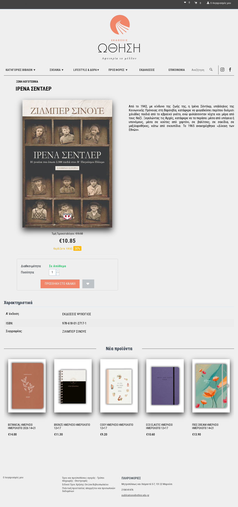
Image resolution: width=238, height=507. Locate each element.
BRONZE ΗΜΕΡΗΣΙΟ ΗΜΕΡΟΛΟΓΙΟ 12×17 (72, 426)
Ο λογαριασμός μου (13, 477)
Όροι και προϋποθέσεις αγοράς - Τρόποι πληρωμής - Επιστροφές (83, 479)
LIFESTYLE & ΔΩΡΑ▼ (86, 70)
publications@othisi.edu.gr (135, 495)
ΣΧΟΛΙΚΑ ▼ (57, 70)
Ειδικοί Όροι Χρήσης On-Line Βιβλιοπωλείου (85, 484)
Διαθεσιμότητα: (31, 266)
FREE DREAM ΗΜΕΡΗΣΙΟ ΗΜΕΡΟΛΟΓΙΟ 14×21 (205, 426)
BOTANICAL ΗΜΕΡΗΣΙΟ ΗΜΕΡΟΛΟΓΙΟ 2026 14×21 (22, 426)
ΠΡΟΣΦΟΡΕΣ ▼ (118, 70)
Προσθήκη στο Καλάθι (60, 284)
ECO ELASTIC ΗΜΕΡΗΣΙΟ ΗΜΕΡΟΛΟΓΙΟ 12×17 (159, 426)
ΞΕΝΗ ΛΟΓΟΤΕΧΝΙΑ (27, 81)
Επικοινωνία (177, 70)
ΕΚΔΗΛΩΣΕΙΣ (147, 70)
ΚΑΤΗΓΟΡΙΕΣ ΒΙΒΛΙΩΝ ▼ (21, 70)
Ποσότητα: (27, 272)
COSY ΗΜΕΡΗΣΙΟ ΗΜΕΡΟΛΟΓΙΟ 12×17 (116, 426)
